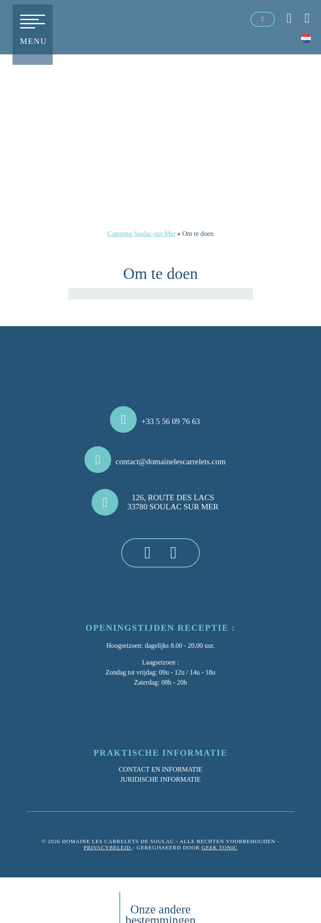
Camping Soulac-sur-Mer (141, 233)
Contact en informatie (160, 769)
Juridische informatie (160, 779)
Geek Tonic (219, 848)
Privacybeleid (108, 848)
